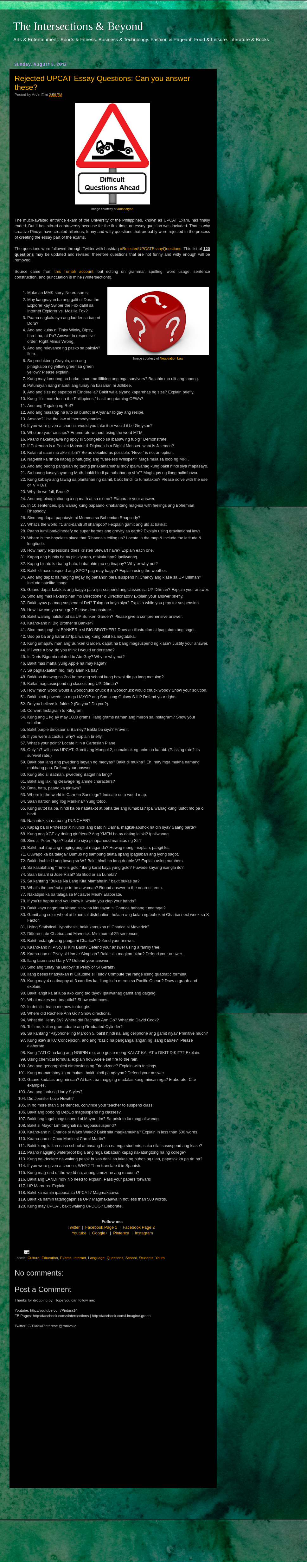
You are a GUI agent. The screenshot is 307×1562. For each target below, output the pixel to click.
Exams (66, 1258)
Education (50, 1258)
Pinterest (121, 1233)
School (131, 1258)
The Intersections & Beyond (78, 26)
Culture (34, 1258)
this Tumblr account (73, 271)
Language (96, 1258)
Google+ (100, 1233)
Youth (159, 1258)
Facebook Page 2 (139, 1227)
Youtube (79, 1233)
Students (146, 1258)
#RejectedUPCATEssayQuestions (150, 248)
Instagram (144, 1233)
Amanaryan (125, 209)
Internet (80, 1258)
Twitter (74, 1227)
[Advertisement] (112, 1519)
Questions (115, 1258)
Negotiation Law (171, 358)
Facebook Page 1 (101, 1227)
